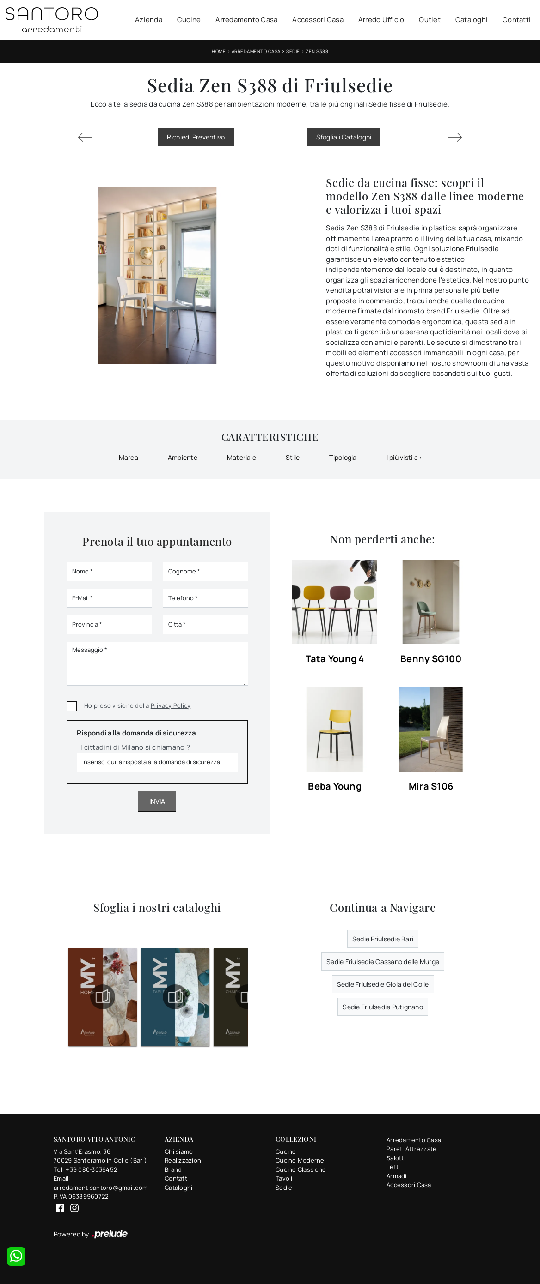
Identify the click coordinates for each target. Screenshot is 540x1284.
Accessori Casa (318, 19)
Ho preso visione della (137, 705)
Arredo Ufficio (381, 19)
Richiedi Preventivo (196, 137)
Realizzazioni (183, 1160)
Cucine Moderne (300, 1160)
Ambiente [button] (182, 457)
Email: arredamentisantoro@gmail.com (100, 1183)
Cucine (189, 19)
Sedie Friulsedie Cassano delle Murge (382, 961)
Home (219, 51)
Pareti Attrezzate (411, 1149)
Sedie (293, 51)
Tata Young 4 (335, 659)
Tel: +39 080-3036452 (85, 1169)
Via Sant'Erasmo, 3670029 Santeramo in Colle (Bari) (100, 1156)
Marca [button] (128, 457)
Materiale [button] (241, 457)
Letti (393, 1167)
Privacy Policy (171, 705)
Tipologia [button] (342, 457)
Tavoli (284, 1178)
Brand (173, 1169)
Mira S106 (431, 786)
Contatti (517, 19)
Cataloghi (471, 19)
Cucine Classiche (301, 1169)
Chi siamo (179, 1151)
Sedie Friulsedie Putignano (383, 1006)
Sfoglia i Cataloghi (344, 137)
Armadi (397, 1176)
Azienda (148, 19)
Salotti (396, 1158)
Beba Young (335, 786)
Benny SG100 (430, 659)
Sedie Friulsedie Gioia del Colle (383, 984)
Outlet (430, 19)
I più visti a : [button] (404, 457)
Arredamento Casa (246, 19)
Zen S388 (317, 51)
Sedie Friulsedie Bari (382, 938)
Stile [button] (293, 457)
